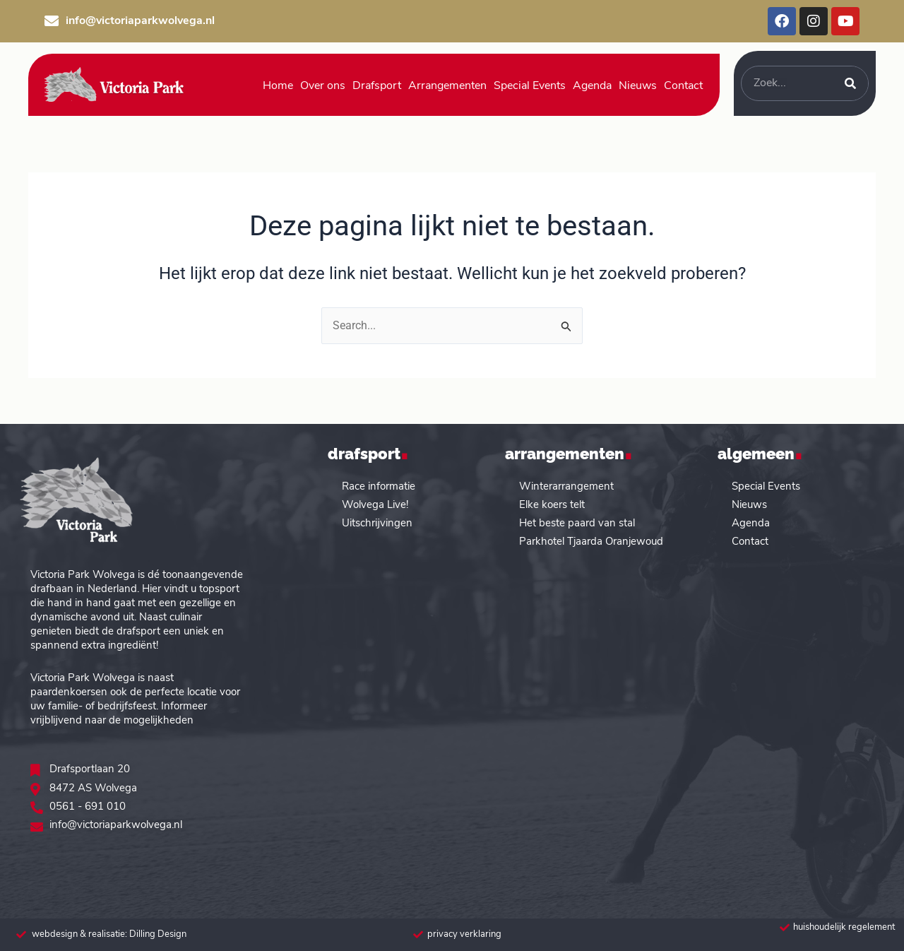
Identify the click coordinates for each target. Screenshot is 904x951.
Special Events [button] (530, 86)
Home (278, 86)
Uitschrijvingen (377, 523)
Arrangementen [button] (447, 86)
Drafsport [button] (376, 86)
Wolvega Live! (375, 505)
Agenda (592, 86)
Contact (750, 541)
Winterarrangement (566, 486)
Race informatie (378, 486)
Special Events (766, 486)
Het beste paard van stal (577, 523)
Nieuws (638, 86)
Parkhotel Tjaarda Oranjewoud (591, 541)
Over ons (322, 86)
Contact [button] (683, 86)
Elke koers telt (552, 505)
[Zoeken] (850, 83)
